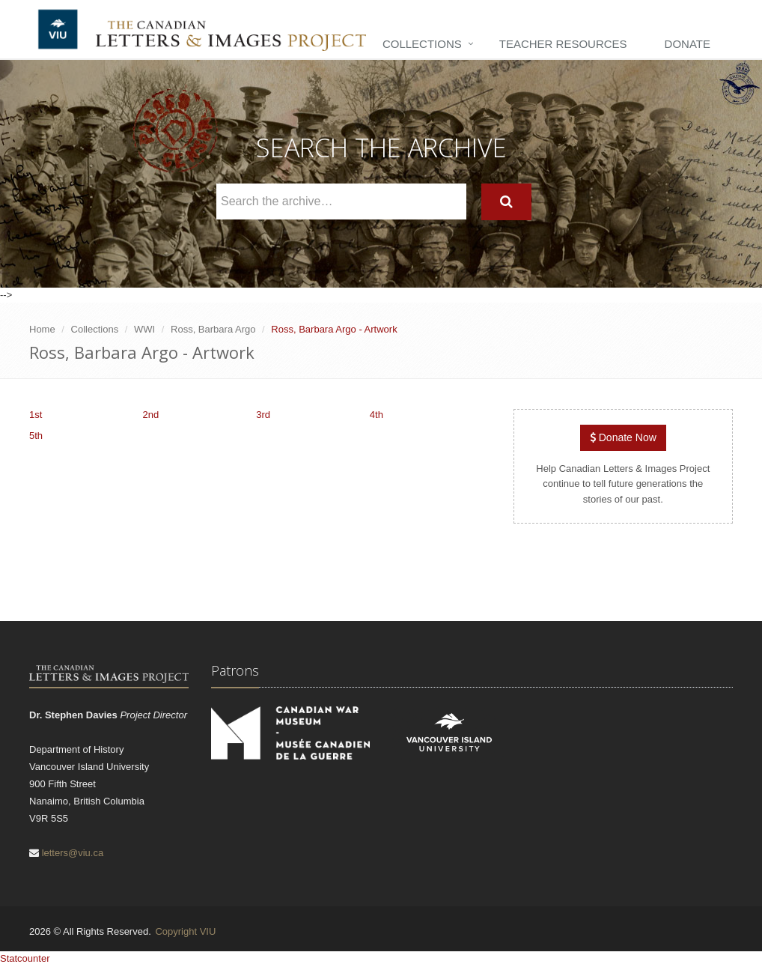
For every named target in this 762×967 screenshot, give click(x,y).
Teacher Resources (563, 43)
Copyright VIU (185, 931)
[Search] (506, 202)
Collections (422, 43)
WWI (144, 329)
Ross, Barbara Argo (213, 329)
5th (36, 435)
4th (376, 414)
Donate (687, 43)
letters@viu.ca (73, 852)
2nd (151, 414)
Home (42, 329)
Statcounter (25, 958)
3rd (263, 414)
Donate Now (623, 437)
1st (35, 414)
